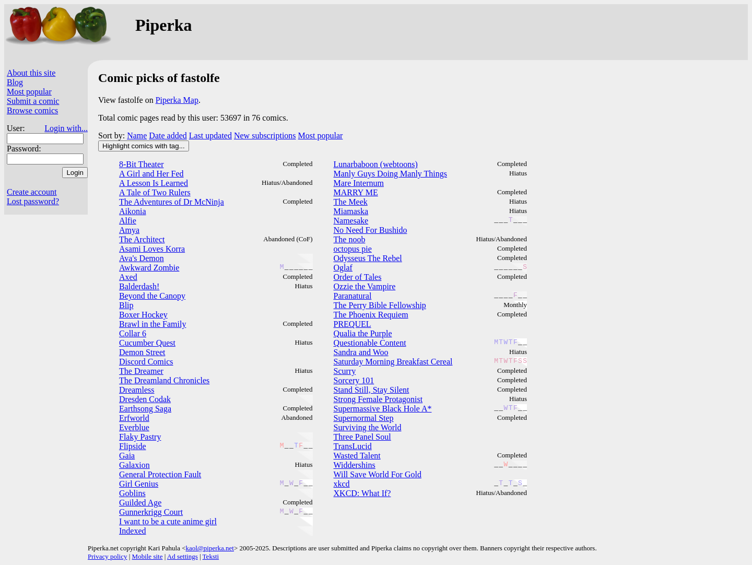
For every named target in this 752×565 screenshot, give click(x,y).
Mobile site (147, 556)
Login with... (66, 128)
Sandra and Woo (361, 352)
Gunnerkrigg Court (151, 512)
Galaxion (134, 465)
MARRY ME (356, 192)
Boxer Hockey (143, 314)
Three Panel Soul (362, 436)
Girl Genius (138, 483)
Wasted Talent (357, 455)
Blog (15, 82)
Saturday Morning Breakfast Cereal (393, 361)
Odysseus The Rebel (368, 258)
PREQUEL (352, 324)
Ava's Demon (141, 258)
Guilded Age (140, 502)
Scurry (345, 371)
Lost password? (33, 201)
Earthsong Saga (145, 408)
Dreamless (137, 389)
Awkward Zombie (149, 267)
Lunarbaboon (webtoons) (376, 164)
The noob (350, 239)
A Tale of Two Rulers (155, 192)
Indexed (132, 530)
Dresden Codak (145, 399)
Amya (129, 230)
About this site (31, 72)
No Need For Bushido (370, 230)
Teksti (211, 556)
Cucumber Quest (147, 342)
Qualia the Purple (363, 333)
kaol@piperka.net (209, 548)
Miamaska (351, 211)
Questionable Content (370, 342)
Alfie (127, 220)
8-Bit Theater (141, 164)
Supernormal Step (364, 418)
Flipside (132, 446)
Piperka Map (177, 100)
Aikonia (132, 211)
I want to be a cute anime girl (168, 521)
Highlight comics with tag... (143, 146)
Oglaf (343, 267)
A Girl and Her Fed (151, 173)
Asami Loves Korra (152, 248)
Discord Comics (146, 361)
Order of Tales (358, 277)
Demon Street (142, 352)
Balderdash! (139, 286)
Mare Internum (359, 183)
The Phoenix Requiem (371, 314)
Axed (128, 277)
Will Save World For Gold (377, 474)
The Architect (142, 239)
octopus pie (353, 248)
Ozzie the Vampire (365, 286)
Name (137, 135)
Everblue (134, 427)
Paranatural (353, 295)
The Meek (351, 201)
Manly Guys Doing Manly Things (390, 173)
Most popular (29, 91)
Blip (126, 305)
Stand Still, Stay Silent (371, 389)
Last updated (210, 135)
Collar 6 (132, 333)
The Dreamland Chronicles (164, 380)
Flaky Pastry (140, 436)
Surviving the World (368, 427)
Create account (32, 191)
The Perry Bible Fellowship (380, 305)
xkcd (342, 483)
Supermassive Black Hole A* (383, 408)
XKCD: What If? (362, 493)
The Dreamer (141, 371)
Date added (167, 135)
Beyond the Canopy (152, 295)
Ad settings (182, 556)
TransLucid (353, 446)
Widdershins (354, 465)
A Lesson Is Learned (153, 183)
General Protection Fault (160, 474)
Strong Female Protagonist (378, 399)
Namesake (351, 220)
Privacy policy (107, 556)
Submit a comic (33, 101)
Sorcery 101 (354, 380)
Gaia (127, 455)
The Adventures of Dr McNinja (171, 201)
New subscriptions (265, 135)
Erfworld (134, 418)
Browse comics (32, 110)
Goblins (132, 493)
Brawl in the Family (152, 324)
